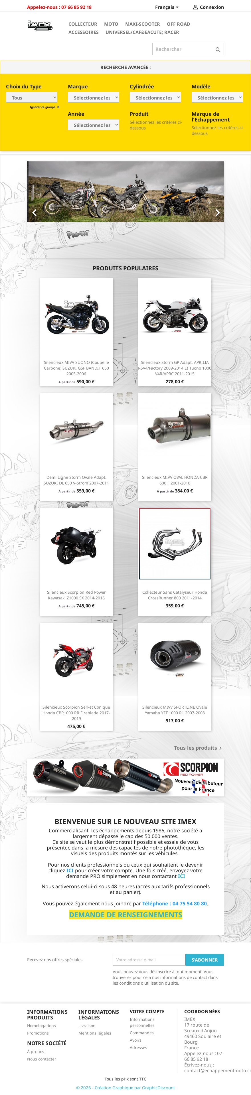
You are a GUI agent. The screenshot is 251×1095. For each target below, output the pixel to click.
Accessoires (83, 32)
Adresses (138, 1047)
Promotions (38, 1033)
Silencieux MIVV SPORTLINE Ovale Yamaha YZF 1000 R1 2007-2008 (174, 709)
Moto (111, 24)
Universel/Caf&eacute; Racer (142, 32)
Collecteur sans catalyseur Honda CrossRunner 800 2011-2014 (174, 595)
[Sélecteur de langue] (168, 7)
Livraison (87, 1025)
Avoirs (135, 1040)
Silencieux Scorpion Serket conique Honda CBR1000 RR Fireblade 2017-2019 (76, 712)
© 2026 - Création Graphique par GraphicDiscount (125, 1087)
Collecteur (82, 24)
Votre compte (147, 1011)
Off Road (178, 24)
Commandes (142, 1032)
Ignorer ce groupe (43, 107)
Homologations (41, 1025)
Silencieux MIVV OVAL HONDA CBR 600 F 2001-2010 (175, 480)
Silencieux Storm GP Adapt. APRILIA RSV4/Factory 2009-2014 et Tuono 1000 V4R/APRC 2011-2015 (174, 368)
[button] (42, 209)
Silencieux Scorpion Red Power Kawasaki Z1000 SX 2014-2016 (76, 595)
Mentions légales (94, 1033)
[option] (125, 209)
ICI (181, 876)
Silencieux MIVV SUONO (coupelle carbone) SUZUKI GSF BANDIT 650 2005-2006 (76, 368)
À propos (35, 1051)
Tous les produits (199, 748)
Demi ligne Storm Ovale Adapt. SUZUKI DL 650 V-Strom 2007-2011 (76, 480)
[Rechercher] (188, 49)
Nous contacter (41, 1059)
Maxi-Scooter (142, 24)
